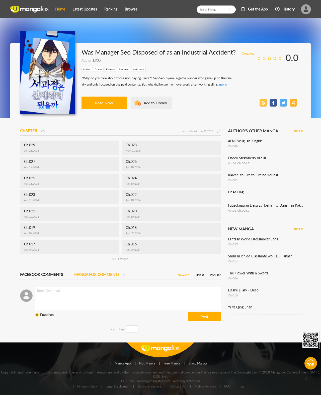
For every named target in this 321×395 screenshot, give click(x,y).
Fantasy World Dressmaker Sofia (253, 239)
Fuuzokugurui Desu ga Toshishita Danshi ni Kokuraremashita (265, 205)
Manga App (123, 363)
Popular (215, 274)
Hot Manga (147, 363)
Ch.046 (233, 278)
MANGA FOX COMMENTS (99, 274)
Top (241, 386)
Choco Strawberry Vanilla (247, 158)
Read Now (104, 102)
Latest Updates (84, 9)
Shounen (124, 69)
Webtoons (138, 69)
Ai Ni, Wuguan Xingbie (245, 141)
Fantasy (110, 69)
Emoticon (47, 315)
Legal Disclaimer (117, 386)
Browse (131, 9)
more (223, 84)
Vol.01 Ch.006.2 (239, 210)
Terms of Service (149, 386)
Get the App (258, 9)
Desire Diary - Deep (243, 290)
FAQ (227, 386)
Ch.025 (233, 244)
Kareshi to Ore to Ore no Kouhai (253, 175)
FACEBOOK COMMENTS (41, 274)
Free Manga (172, 363)
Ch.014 (233, 261)
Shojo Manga (198, 363)
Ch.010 (233, 295)
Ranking (110, 9)
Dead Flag (236, 192)
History (288, 9)
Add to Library (155, 103)
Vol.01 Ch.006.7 (239, 163)
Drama (98, 69)
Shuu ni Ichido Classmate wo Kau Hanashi (260, 256)
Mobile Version (205, 386)
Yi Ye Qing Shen (240, 307)
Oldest (199, 274)
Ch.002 (233, 180)
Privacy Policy (87, 386)
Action (87, 69)
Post (204, 316)
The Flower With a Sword (248, 273)
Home (60, 9)
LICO (97, 60)
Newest (183, 274)
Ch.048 (233, 146)
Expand (120, 259)
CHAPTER (33, 130)
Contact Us (178, 386)
